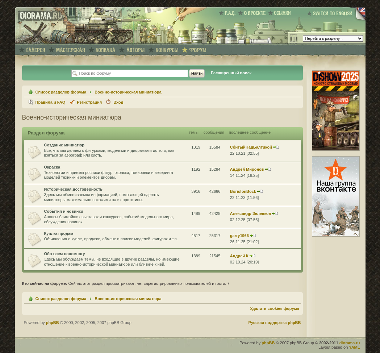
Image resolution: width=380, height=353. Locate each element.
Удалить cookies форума (274, 308)
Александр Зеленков (250, 213)
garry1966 (239, 235)
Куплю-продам (59, 233)
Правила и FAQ (51, 102)
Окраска (52, 167)
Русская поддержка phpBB (275, 322)
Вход (118, 102)
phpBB (52, 322)
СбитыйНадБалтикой (251, 147)
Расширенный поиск (231, 73)
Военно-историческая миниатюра (128, 92)
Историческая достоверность (73, 189)
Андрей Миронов (247, 169)
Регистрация (89, 102)
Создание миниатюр (64, 145)
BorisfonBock (243, 191)
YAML (354, 347)
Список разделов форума (61, 92)
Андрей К (239, 256)
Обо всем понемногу (64, 254)
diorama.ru (349, 343)
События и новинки (63, 211)
